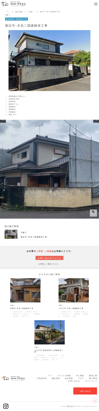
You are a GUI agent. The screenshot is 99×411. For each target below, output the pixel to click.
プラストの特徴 (64, 375)
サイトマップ (91, 381)
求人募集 (80, 375)
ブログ (81, 378)
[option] (49, 169)
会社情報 (69, 378)
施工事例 (19, 12)
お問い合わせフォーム (49, 257)
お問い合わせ (74, 381)
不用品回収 (42, 378)
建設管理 (56, 378)
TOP (50, 375)
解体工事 (93, 375)
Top (8, 12)
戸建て (31, 12)
